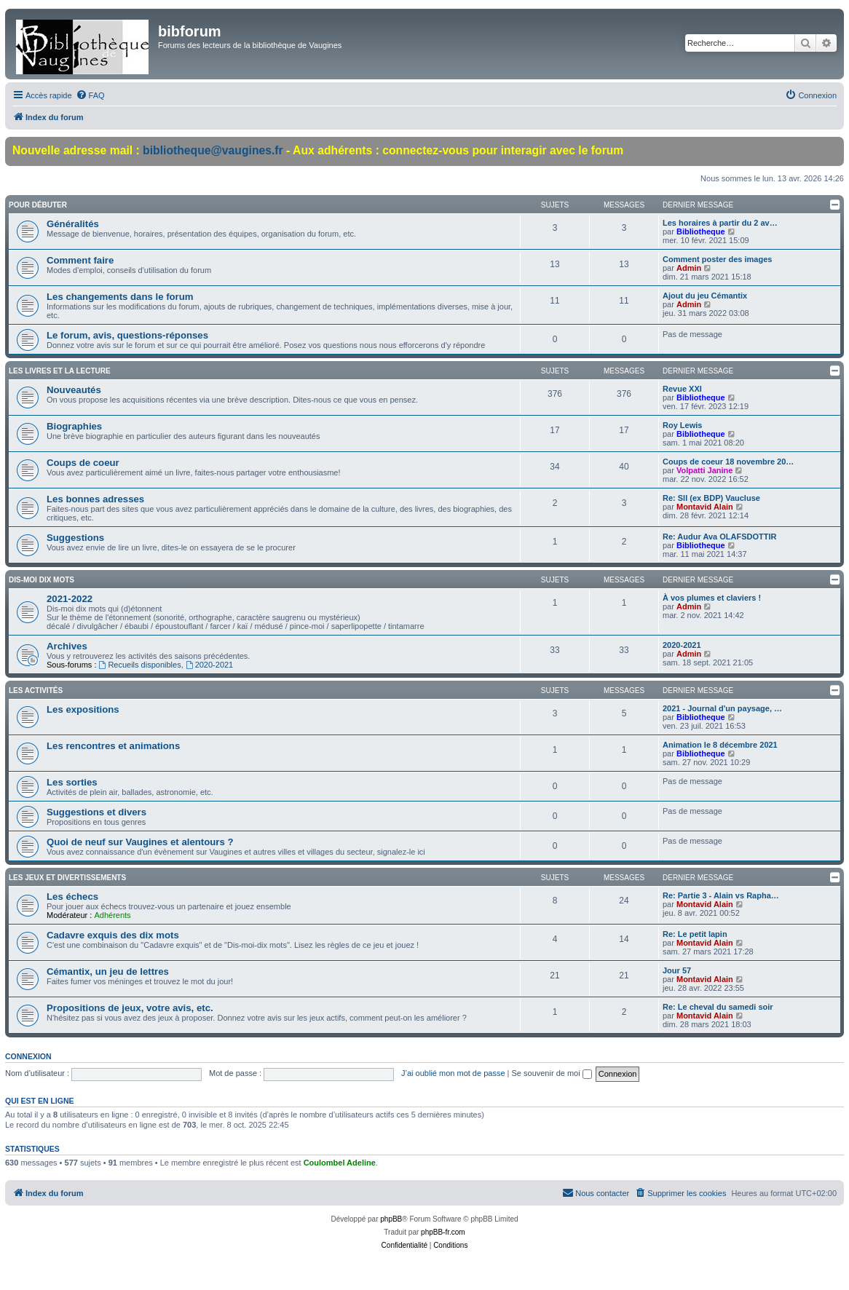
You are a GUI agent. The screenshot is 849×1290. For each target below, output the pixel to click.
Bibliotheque (700, 231)
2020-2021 (209, 664)
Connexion (28, 1056)
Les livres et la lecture (60, 371)
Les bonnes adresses (95, 499)
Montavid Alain (704, 506)
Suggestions (75, 537)
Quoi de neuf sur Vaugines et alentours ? (140, 841)
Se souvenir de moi (552, 1073)
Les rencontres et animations (113, 745)
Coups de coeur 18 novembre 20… (728, 461)
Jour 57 (677, 970)
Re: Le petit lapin (695, 934)
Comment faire (80, 260)
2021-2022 (69, 598)
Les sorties (72, 782)
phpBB (391, 1219)
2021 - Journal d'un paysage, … (722, 708)
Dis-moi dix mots (41, 580)
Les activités (36, 690)
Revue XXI (682, 388)
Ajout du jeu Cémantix (705, 295)
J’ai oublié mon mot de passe (453, 1073)
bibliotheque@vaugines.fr (213, 150)
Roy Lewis (682, 425)
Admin (688, 268)
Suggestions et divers (96, 812)
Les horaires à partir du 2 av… (720, 222)
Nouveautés (74, 389)
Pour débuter (38, 205)
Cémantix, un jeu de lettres (108, 971)
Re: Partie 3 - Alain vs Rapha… (721, 895)
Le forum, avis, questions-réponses (127, 335)
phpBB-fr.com (443, 1232)
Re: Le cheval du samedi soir (718, 1006)
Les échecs (72, 896)
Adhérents (112, 915)
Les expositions (83, 709)
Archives (67, 646)
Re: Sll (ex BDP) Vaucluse (711, 498)
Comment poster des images (717, 259)
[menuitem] (90, 95)
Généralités (73, 223)
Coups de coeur (83, 462)
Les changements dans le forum (120, 296)
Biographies (74, 426)
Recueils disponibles (140, 664)
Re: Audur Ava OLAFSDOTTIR (719, 536)
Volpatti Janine (704, 470)
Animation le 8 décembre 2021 (720, 744)
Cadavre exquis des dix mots (113, 935)
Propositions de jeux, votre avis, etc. (130, 1007)
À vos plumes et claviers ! (712, 597)
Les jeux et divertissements (67, 878)
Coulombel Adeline (340, 1162)
